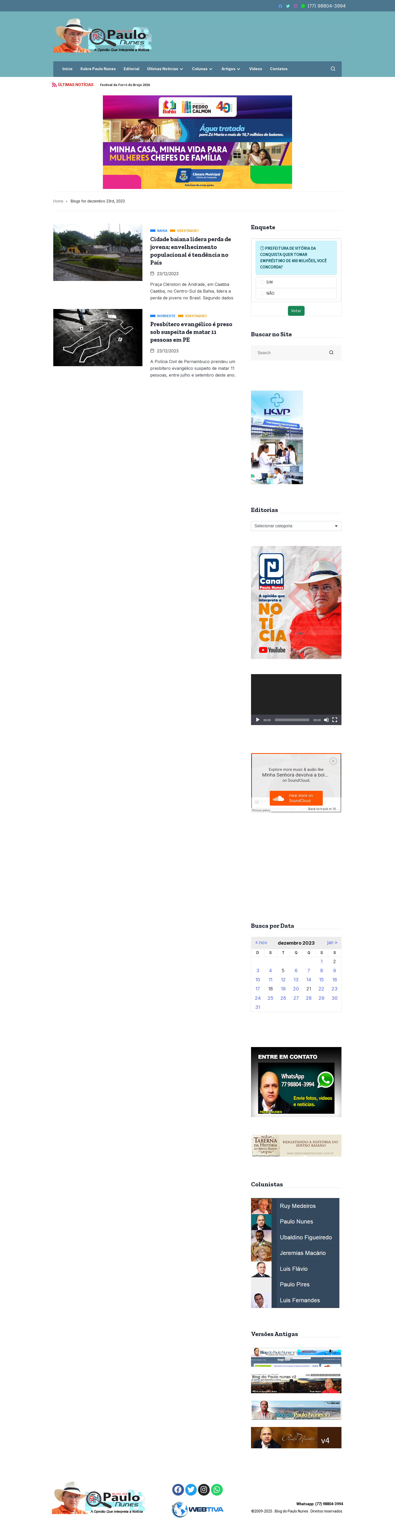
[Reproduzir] (257, 719)
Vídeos (255, 69)
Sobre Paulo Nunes (98, 69)
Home (58, 201)
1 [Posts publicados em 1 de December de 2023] (321, 961)
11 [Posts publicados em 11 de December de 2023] (270, 979)
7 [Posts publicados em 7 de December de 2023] (308, 970)
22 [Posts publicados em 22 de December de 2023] (321, 988)
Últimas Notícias (165, 69)
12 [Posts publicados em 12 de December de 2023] (283, 979)
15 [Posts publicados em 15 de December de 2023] (321, 979)
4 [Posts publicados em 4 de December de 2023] (270, 970)
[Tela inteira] (334, 719)
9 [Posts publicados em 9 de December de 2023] (334, 970)
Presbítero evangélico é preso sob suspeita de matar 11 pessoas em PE (191, 331)
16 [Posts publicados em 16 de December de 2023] (334, 979)
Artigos (231, 69)
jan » (332, 942)
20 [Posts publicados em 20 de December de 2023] (296, 988)
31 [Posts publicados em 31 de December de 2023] (257, 1007)
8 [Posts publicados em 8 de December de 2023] (321, 970)
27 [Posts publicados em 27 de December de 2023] (296, 998)
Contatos (279, 69)
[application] (296, 699)
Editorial (131, 69)
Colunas (203, 69)
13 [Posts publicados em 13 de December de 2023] (296, 979)
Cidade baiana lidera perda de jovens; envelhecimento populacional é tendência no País (190, 250)
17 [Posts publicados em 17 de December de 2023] (257, 988)
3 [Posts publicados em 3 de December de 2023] (257, 970)
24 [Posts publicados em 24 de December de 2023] (258, 998)
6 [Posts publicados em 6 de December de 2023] (296, 970)
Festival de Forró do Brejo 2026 (125, 85)
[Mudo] (326, 719)
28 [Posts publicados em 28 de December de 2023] (309, 998)
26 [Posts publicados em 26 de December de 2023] (283, 998)
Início (67, 69)
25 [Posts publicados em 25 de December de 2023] (270, 998)
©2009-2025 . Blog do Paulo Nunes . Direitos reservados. (297, 1507)
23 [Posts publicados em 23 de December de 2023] (335, 988)
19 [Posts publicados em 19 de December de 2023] (283, 988)
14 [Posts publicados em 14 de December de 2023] (308, 979)
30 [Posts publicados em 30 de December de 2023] (335, 998)
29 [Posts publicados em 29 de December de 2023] (321, 998)
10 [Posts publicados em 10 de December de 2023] (257, 979)
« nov (261, 942)
